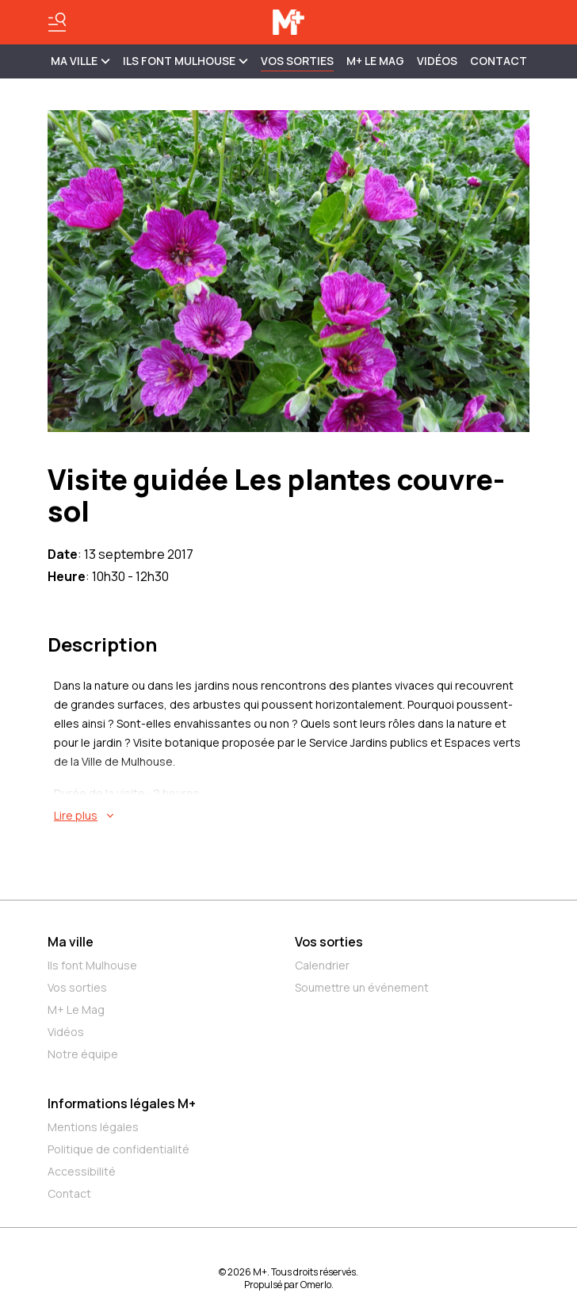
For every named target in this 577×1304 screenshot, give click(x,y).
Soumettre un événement (362, 987)
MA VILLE (80, 60)
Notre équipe (83, 1053)
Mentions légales (93, 1126)
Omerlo (315, 1284)
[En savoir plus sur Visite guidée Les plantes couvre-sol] (291, 816)
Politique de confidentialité (118, 1149)
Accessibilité (82, 1171)
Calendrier (322, 965)
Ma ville (71, 941)
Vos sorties (297, 60)
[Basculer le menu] (57, 22)
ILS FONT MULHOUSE (185, 60)
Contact (498, 60)
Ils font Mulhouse (92, 965)
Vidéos (437, 60)
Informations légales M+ (122, 1103)
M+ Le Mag (375, 60)
